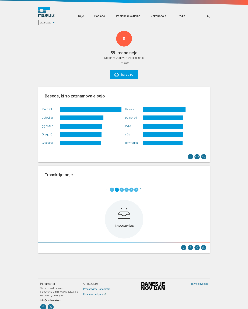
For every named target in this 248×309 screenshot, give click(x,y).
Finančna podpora (93, 294)
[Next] (141, 190)
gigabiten (47, 126)
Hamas (129, 109)
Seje (81, 16)
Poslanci (100, 16)
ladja (128, 126)
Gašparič (47, 143)
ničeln (128, 134)
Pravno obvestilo (199, 283)
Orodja (181, 16)
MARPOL (47, 109)
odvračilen (131, 143)
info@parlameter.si (50, 300)
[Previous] (107, 190)
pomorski (131, 117)
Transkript (127, 74)
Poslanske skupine (128, 16)
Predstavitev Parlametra (96, 289)
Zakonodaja (158, 16)
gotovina (47, 117)
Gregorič (47, 134)
